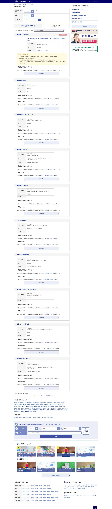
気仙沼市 (16, 404)
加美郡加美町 (42, 409)
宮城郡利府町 (54, 408)
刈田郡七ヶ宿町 (17, 406)
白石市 (20, 404)
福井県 (36, 491)
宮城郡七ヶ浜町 (46, 408)
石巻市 (54, 402)
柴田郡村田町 (37, 406)
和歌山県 (49, 494)
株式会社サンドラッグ (22, 149)
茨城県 (24, 488)
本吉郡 (22, 411)
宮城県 (36, 485)
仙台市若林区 (36, 402)
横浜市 (65, 485)
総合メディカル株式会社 (23, 324)
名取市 (24, 404)
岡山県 (32, 497)
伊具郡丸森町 (62, 406)
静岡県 (52, 491)
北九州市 (85, 486)
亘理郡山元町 (28, 408)
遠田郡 (47, 409)
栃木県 (28, 488)
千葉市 (80, 486)
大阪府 (36, 494)
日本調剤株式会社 (21, 80)
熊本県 (36, 500)
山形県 (44, 485)
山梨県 (40, 491)
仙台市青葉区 (21, 402)
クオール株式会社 (21, 220)
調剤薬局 (16, 417)
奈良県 (44, 494)
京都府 (32, 494)
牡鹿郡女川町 (17, 411)
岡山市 (79, 488)
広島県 (36, 497)
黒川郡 (59, 408)
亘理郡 (15, 408)
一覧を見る (84, 26)
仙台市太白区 (43, 402)
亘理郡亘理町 (21, 408)
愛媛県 (52, 497)
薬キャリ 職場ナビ (17, 4)
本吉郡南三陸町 (28, 411)
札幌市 (79, 485)
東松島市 (46, 404)
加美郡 (29, 409)
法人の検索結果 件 (56, 26)
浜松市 (65, 488)
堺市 (89, 486)
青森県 (28, 485)
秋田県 (40, 485)
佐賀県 (28, 500)
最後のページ (49, 395)
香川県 (48, 497)
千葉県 (40, 488)
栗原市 (41, 404)
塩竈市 (62, 402)
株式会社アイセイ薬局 (22, 185)
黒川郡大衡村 (24, 409)
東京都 (44, 488)
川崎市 (91, 485)
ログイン (90, 1)
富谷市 (34, 411)
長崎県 (32, 500)
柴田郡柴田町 (44, 406)
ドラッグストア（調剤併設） (25, 417)
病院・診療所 (50, 417)
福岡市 (83, 485)
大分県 (40, 500)
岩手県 (32, 485)
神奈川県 (49, 488)
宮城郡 (33, 408)
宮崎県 (44, 500)
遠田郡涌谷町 (53, 409)
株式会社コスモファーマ (23, 34)
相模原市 (75, 488)
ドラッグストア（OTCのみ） (39, 417)
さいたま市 (66, 486)
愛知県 (56, 491)
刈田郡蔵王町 (61, 404)
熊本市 (70, 488)
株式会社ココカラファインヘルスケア (26, 289)
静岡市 (83, 488)
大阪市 (70, 485)
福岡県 (24, 500)
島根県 (28, 497)
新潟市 (92, 486)
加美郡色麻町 (35, 409)
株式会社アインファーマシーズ (25, 114)
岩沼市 (37, 404)
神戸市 (87, 485)
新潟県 (24, 491)
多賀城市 (33, 404)
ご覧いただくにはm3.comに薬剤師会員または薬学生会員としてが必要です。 (38, 70)
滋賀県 (28, 494)
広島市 (72, 486)
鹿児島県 (49, 500)
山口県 (40, 497)
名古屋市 (75, 485)
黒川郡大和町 (65, 408)
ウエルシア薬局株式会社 (23, 254)
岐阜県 (48, 491)
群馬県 (32, 488)
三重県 (24, 494)
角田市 (28, 404)
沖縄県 (53, 500)
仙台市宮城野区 (28, 402)
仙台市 (15, 402)
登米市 (58, 402)
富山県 (28, 491)
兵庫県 (40, 494)
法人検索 (24, 4)
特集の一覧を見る (56, 475)
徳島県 (44, 497)
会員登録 (96, 1)
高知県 (56, 497)
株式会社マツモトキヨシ (23, 358)
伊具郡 (56, 406)
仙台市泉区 (49, 402)
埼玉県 (36, 488)
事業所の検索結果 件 (28, 26)
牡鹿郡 (65, 409)
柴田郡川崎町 (51, 406)
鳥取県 (24, 497)
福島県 (48, 485)
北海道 (24, 485)
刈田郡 (55, 404)
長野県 (44, 491)
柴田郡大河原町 (29, 406)
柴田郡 (23, 406)
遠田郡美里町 (60, 409)
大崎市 (50, 404)
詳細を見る (41, 73)
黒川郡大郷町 (17, 409)
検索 (39, 19)
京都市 (95, 485)
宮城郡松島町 (39, 408)
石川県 (32, 491)
